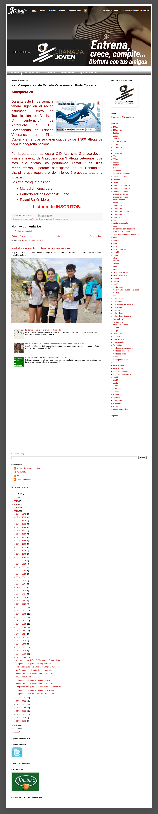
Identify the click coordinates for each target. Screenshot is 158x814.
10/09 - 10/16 (21, 551)
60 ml (115, 156)
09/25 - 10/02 (21, 557)
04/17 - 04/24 (21, 634)
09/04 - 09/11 (21, 567)
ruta (114, 363)
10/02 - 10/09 (21, 554)
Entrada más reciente (20, 236)
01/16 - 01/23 (21, 715)
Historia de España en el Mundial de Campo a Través (36, 667)
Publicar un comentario (24, 231)
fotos (115, 246)
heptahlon (117, 252)
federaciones (118, 241)
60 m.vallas (117, 153)
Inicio (59, 236)
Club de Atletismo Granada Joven (29, 468)
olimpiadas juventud (120, 325)
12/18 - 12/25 (21, 517)
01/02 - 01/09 (21, 721)
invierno (116, 261)
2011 (16, 511)
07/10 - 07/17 (21, 594)
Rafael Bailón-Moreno (24, 479)
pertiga (115, 331)
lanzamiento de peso (121, 273)
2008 (16, 732)
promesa (116, 337)
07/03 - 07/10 (21, 597)
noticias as (117, 310)
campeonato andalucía (121, 188)
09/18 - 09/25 (21, 561)
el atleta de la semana (121, 232)
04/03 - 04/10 (21, 641)
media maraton (118, 287)
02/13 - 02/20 (21, 701)
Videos (115, 406)
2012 (16, 508)
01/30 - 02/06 (21, 708)
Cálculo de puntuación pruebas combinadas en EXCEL (46, 358)
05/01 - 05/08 (21, 627)
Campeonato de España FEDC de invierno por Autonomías (38, 687)
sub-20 (115, 377)
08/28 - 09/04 (21, 571)
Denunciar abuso (19, 487)
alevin (115, 168)
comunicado (117, 209)
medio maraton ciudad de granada (126, 290)
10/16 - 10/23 (21, 547)
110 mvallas (117, 130)
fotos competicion (119, 249)
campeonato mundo (120, 197)
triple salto (117, 398)
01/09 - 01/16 (21, 718)
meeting (116, 293)
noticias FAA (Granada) (122, 316)
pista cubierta (57, 219)
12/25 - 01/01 (21, 514)
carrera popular (119, 200)
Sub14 (115, 386)
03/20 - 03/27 (21, 647)
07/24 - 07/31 (21, 587)
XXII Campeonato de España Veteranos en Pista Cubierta (38, 660)
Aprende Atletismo (89, 73)
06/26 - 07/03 (21, 601)
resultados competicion (122, 351)
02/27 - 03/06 (21, 657)
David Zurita (21, 472)
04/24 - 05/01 (21, 631)
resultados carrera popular (123, 348)
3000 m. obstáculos (120, 142)
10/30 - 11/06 (21, 541)
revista (115, 357)
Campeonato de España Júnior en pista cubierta (34, 664)
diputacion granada (120, 223)
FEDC (115, 238)
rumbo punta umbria (120, 360)
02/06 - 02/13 (21, 704)
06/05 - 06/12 (21, 611)
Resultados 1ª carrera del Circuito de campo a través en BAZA (41, 248)
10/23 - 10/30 (21, 544)
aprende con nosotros (121, 174)
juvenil (115, 270)
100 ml (115, 127)
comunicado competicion (43, 219)
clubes (115, 203)
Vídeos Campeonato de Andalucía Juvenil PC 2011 (35, 674)
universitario (117, 400)
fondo (115, 243)
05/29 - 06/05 (21, 614)
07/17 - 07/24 (21, 591)
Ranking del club (32, 73)
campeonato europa (120, 194)
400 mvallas (117, 148)
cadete (115, 182)
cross (115, 220)
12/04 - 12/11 (21, 524)
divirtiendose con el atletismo (124, 229)
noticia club (117, 302)
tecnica (115, 389)
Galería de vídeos (67, 73)
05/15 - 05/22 (21, 621)
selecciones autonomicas (122, 374)
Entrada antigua (95, 236)
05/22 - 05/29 (21, 617)
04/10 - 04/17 (21, 637)
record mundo (118, 342)
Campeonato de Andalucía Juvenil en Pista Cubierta (35, 694)
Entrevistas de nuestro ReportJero (126, 235)
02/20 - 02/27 (21, 698)
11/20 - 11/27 (21, 531)
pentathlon (117, 328)
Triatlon (116, 395)
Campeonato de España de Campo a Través (33, 680)
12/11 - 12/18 (21, 521)
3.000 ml (116, 139)
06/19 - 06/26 (21, 604)
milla (115, 296)
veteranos (66, 219)
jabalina (116, 264)
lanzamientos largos (120, 275)
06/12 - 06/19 (21, 607)
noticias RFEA (118, 319)
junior (115, 267)
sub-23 (115, 380)
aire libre (116, 165)
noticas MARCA (119, 299)
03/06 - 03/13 (21, 654)
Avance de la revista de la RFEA (28, 677)
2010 (16, 725)
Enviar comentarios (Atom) (32, 240)
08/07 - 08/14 (21, 581)
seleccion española (120, 371)
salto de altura (118, 365)
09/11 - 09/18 (21, 564)
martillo (116, 284)
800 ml (115, 159)
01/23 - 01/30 (21, 711)
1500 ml (116, 133)
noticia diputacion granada (123, 304)
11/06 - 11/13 (21, 537)
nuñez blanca (118, 322)
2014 (16, 501)
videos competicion (120, 409)
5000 (115, 151)
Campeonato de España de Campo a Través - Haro (35, 690)
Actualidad (14, 73)
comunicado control (120, 214)
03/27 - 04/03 (21, 644)
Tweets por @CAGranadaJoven (123, 117)
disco (115, 226)
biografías (117, 179)
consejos (116, 217)
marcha (116, 281)
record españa (118, 339)
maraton (116, 278)
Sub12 (115, 383)
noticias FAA (118, 313)
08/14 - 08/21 (21, 577)
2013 (16, 504)
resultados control (120, 354)
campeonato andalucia (121, 185)
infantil (115, 258)
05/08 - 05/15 (21, 624)
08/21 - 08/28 (21, 574)
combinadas (117, 206)
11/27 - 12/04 (21, 527)
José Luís (20, 476)
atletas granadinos (120, 177)
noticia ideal (117, 307)
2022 (16, 498)
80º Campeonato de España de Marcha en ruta (34, 670)
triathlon (116, 392)
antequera (117, 171)
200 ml (115, 136)
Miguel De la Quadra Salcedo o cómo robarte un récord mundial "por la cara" (54, 344)
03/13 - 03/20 (21, 651)
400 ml (115, 145)
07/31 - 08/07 (21, 584)
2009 (16, 729)
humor (115, 255)
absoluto (116, 162)
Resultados (49, 73)
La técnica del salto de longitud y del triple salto (43, 330)
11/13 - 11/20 (21, 534)
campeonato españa (27, 219)
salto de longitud (119, 368)
